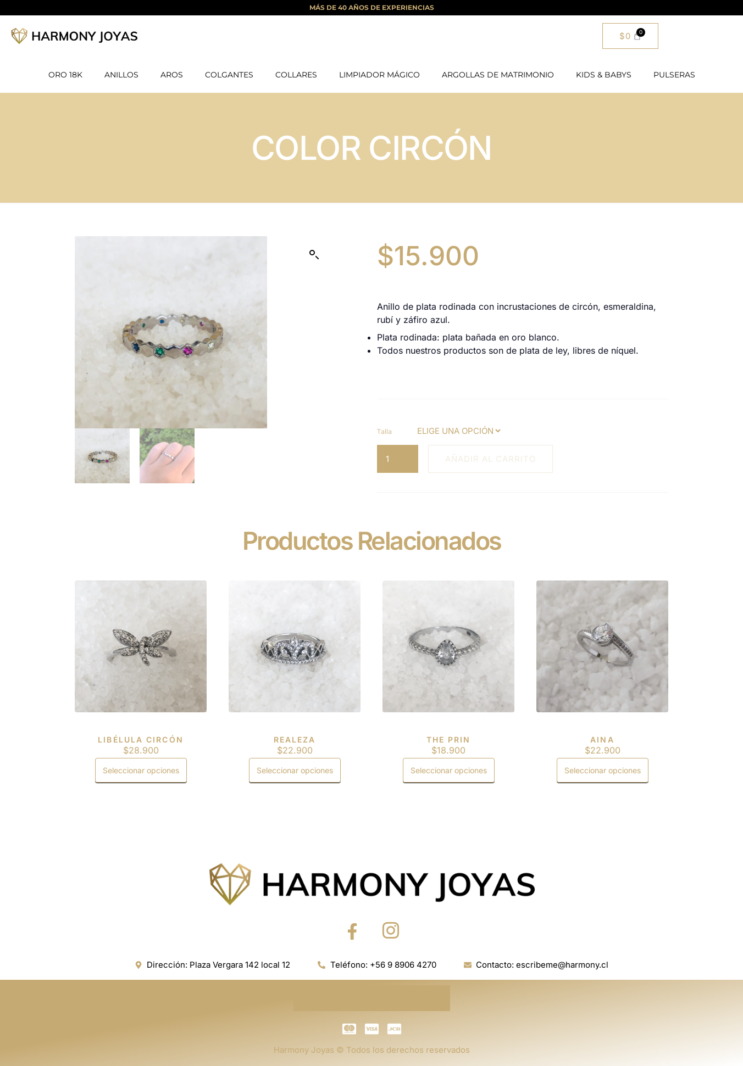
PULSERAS (674, 75)
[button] (314, 255)
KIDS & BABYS (603, 75)
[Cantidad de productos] (397, 459)
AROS (171, 75)
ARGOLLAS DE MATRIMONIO (498, 75)
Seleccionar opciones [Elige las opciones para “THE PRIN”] (449, 770)
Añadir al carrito (490, 459)
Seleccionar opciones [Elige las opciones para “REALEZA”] (295, 770)
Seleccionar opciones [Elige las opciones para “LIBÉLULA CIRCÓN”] (141, 770)
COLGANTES (229, 75)
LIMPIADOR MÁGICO (379, 75)
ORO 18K (65, 75)
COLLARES (296, 75)
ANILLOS (121, 75)
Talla (384, 431)
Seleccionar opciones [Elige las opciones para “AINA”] (602, 770)
